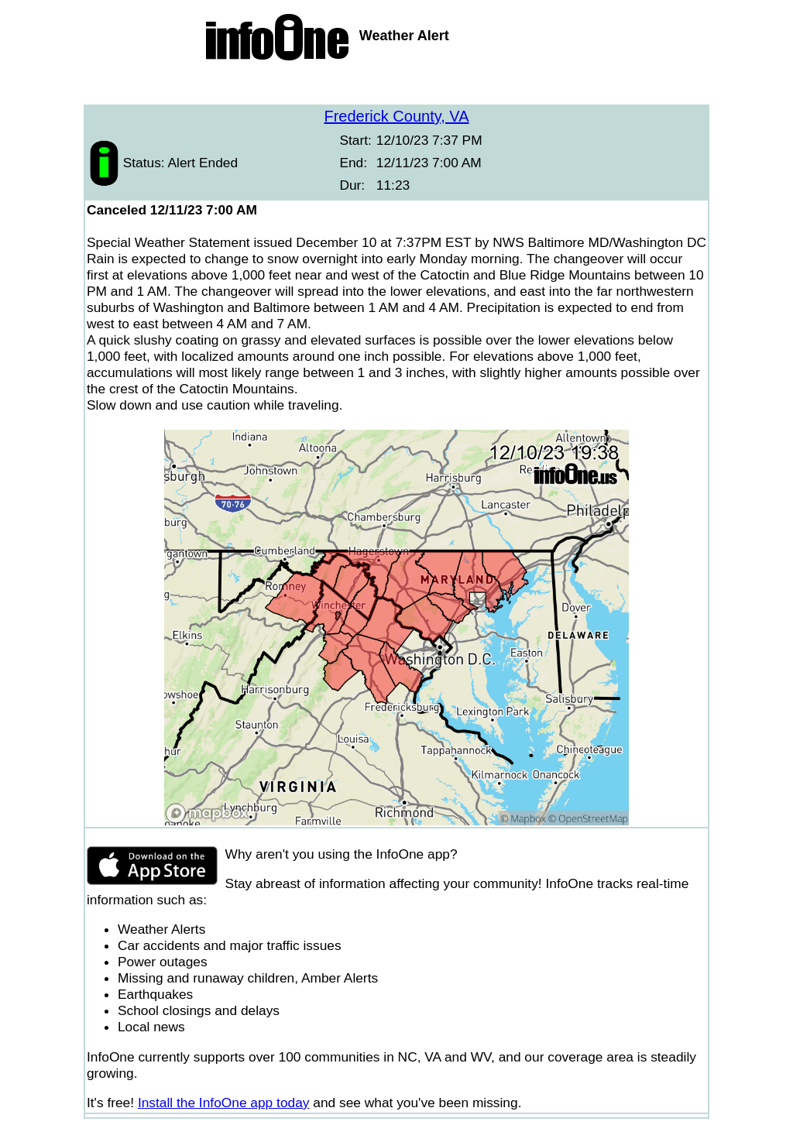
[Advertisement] (396, 85)
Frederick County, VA (396, 116)
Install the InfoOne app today (224, 1102)
